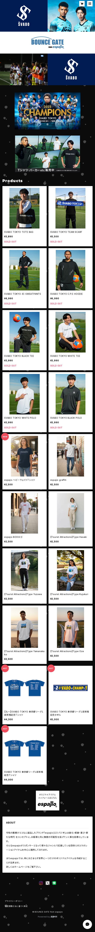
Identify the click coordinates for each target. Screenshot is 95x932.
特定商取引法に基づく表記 (16, 906)
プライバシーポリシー (14, 901)
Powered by (47, 917)
